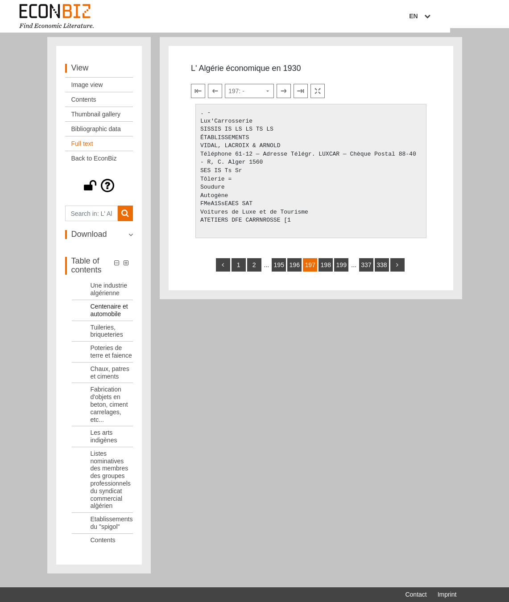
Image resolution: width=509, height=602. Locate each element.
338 (382, 269)
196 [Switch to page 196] (295, 269)
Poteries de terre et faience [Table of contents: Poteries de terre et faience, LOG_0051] (111, 357)
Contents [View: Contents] (83, 104)
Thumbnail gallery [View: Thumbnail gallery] (96, 119)
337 (366, 269)
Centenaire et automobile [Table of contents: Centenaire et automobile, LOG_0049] (109, 315)
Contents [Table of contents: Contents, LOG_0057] (103, 544)
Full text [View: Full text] (82, 149)
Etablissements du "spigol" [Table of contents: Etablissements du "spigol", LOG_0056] (112, 528)
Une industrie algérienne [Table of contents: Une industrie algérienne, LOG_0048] (109, 294)
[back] (223, 269)
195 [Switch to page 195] (279, 269)
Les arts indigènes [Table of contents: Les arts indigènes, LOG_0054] (104, 441)
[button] (99, 191)
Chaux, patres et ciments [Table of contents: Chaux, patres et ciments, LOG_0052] (110, 377)
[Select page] (249, 96)
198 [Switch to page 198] (326, 269)
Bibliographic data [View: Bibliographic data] (96, 134)
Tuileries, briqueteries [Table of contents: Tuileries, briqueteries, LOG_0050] (107, 336)
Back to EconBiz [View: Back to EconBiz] (94, 163)
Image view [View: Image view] (87, 90)
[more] (397, 269)
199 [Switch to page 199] (341, 269)
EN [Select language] (450, 16)
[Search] (125, 218)
